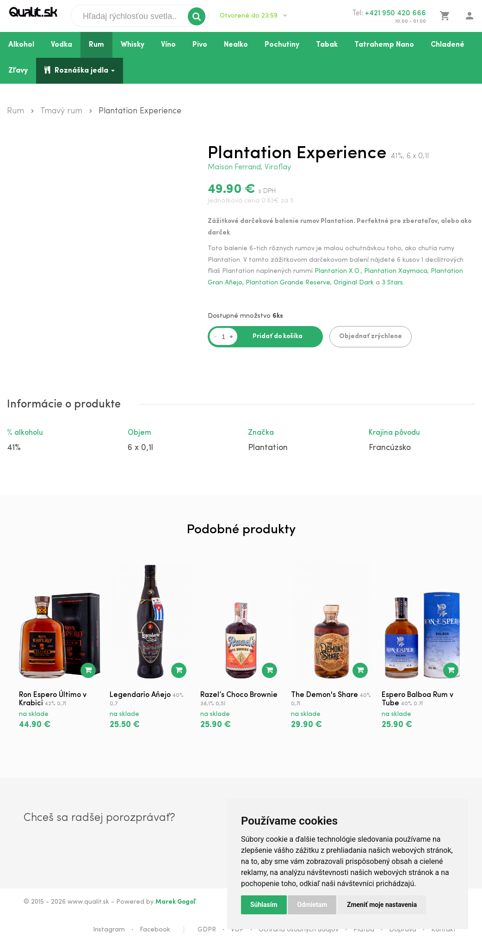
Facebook (155, 928)
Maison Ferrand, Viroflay (249, 167)
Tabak (327, 45)
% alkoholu (25, 432)
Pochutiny (282, 45)
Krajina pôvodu (394, 432)
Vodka (61, 45)
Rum (96, 45)
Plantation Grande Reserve (288, 282)
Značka (261, 432)
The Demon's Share (324, 694)
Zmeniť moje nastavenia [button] (382, 904)
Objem (139, 432)
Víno (168, 45)
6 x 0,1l (140, 447)
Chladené (447, 45)
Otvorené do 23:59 (253, 15)
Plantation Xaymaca (395, 271)
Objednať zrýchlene (370, 336)
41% (14, 447)
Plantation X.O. (338, 271)
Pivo (199, 45)
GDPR (207, 928)
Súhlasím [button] (264, 904)
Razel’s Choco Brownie (239, 694)
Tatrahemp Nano (384, 45)
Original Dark (354, 282)
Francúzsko (390, 447)
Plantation (268, 447)
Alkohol (21, 45)
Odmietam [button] (312, 904)
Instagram (109, 928)
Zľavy (18, 70)
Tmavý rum (61, 111)
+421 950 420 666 (395, 13)
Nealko (236, 45)
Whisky (132, 45)
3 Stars (392, 282)
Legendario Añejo (140, 694)
